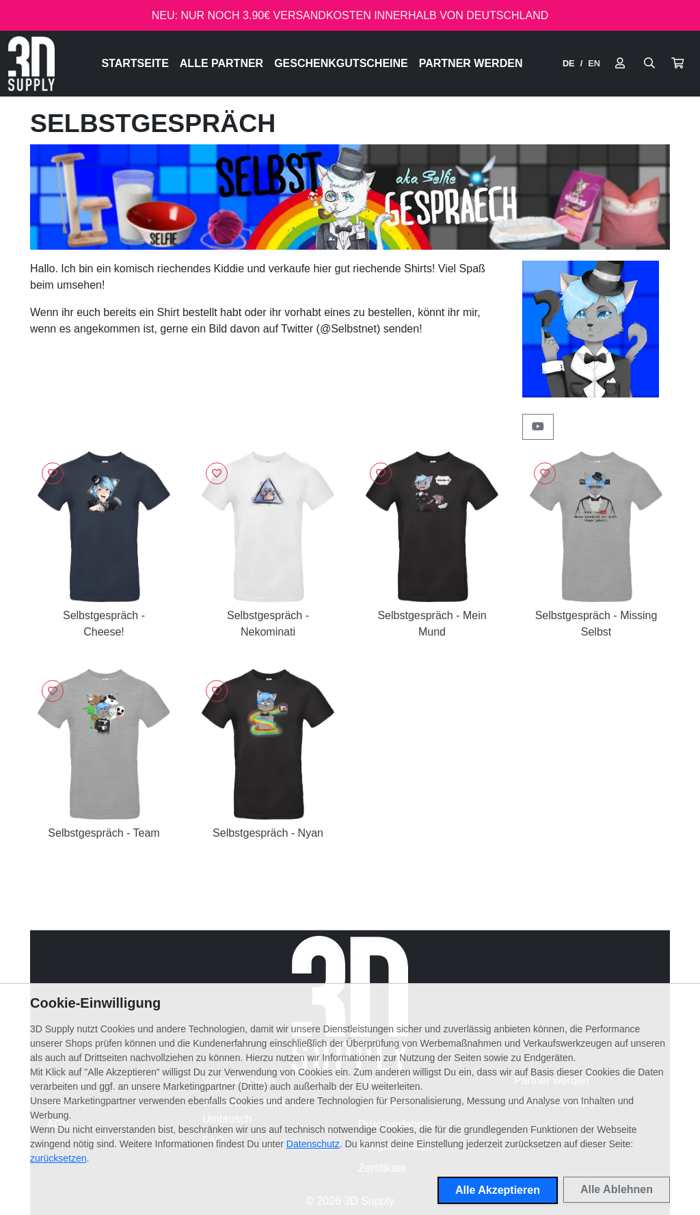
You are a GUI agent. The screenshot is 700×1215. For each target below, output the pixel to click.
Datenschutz (313, 1143)
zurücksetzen (58, 1158)
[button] (677, 63)
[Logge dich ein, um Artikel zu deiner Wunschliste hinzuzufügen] (53, 473)
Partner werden (471, 63)
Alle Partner (221, 63)
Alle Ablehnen (616, 1189)
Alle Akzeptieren (497, 1190)
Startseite (134, 63)
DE (569, 63)
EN (594, 63)
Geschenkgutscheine (341, 63)
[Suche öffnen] (649, 63)
